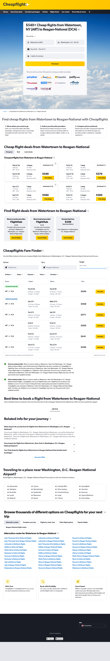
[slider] (107, 268)
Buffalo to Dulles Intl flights (14, 547)
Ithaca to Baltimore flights (81, 565)
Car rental (65, 12)
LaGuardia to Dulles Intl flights (48, 538)
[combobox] (31, 36)
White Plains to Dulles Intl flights (16, 550)
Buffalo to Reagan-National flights (50, 547)
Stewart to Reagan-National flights (50, 568)
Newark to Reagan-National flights (84, 541)
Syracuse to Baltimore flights (14, 556)
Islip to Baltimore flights (13, 562)
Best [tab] (18, 152)
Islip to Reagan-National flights (15, 565)
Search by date (16, 12)
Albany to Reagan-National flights (50, 556)
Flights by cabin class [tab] (47, 522)
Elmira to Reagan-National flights (49, 565)
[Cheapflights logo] (15, 5)
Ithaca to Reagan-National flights (49, 562)
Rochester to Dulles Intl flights (15, 553)
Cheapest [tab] (9, 152)
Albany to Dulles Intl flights (81, 553)
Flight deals (54, 12)
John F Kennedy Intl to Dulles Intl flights (18, 538)
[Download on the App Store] (59, 639)
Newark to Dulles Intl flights (82, 538)
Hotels (45, 12)
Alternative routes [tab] (12, 522)
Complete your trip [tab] (29, 522)
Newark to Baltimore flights (82, 544)
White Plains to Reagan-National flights (86, 556)
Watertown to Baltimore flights (83, 568)
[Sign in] (89, 12)
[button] (39, 42)
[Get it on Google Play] (50, 639)
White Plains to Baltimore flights (49, 559)
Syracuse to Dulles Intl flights (48, 550)
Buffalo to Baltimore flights (47, 553)
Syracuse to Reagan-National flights (84, 547)
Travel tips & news (79, 12)
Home (5, 12)
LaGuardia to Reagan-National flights (51, 541)
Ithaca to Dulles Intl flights (81, 559)
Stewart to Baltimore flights (81, 562)
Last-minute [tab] (28, 152)
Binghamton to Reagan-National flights (18, 568)
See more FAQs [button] (40, 457)
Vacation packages (32, 12)
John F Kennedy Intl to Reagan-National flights (20, 541)
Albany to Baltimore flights (81, 550)
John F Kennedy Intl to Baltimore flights (51, 544)
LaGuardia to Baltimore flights (15, 544)
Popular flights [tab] (83, 522)
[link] (16, 238)
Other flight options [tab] (66, 522)
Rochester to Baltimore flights (15, 559)
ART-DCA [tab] (55, 409)
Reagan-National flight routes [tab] (16, 527)
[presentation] (79, 30)
